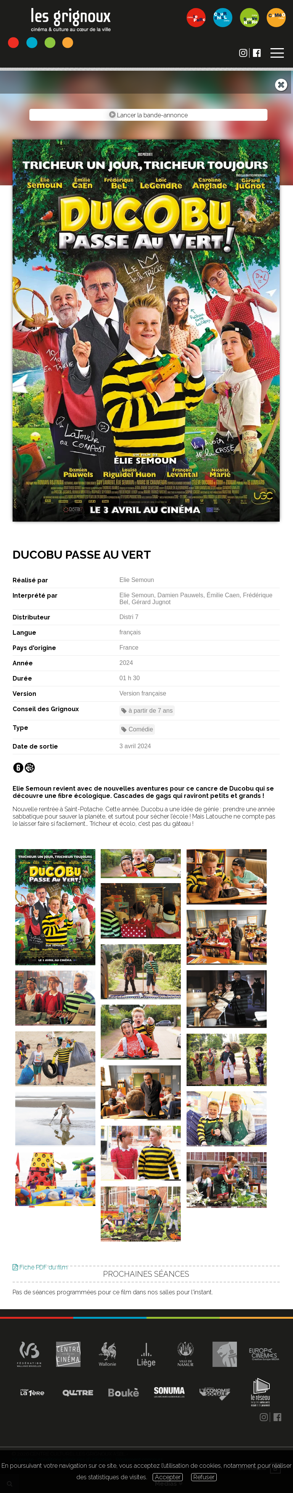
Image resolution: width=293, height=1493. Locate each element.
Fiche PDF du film (40, 1292)
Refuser (203, 1477)
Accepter (167, 1477)
